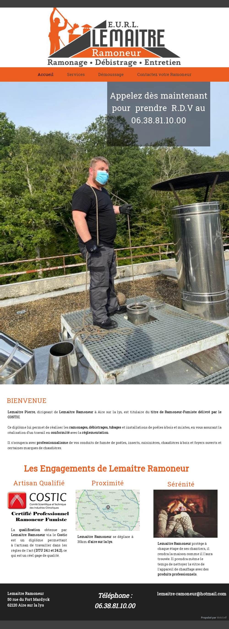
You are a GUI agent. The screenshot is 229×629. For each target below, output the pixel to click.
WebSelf (222, 617)
